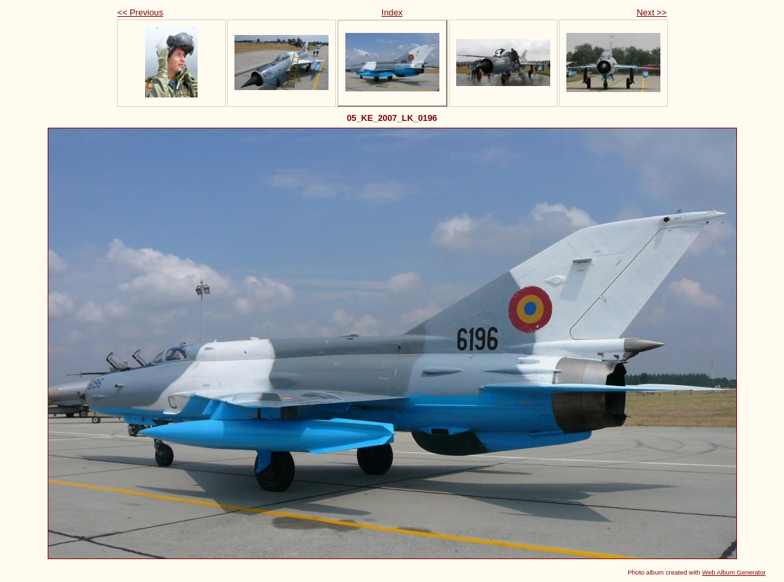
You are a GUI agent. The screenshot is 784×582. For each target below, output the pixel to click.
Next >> (652, 12)
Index (392, 12)
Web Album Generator (734, 572)
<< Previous (140, 12)
